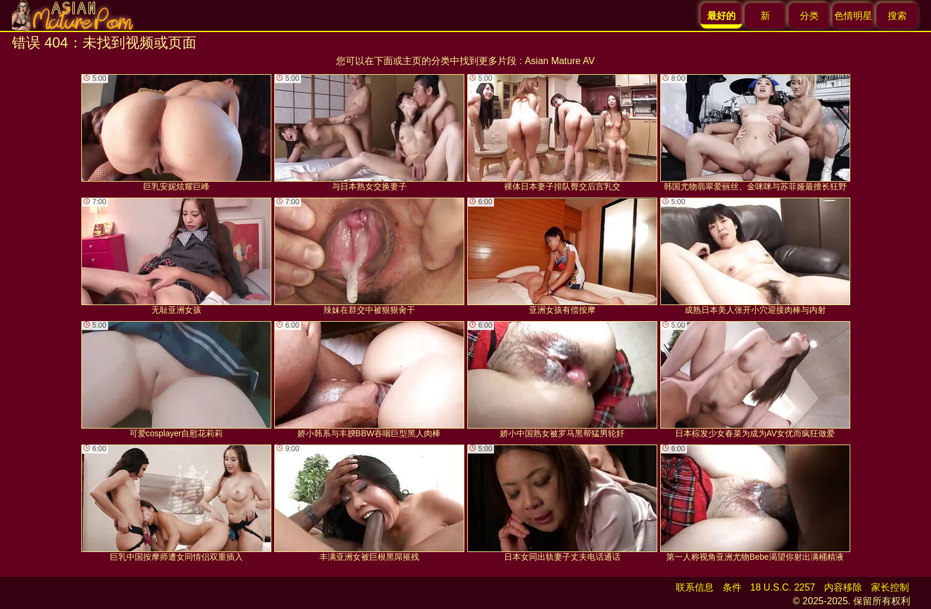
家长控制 (890, 587)
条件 (732, 587)
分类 (809, 16)
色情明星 (853, 16)
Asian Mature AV (560, 61)
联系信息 (695, 587)
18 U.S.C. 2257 (782, 587)
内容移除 (843, 587)
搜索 (897, 16)
